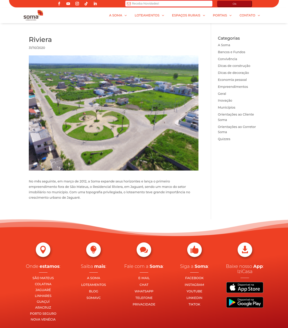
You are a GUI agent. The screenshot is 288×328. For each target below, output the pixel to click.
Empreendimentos (233, 87)
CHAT (144, 285)
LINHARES (43, 296)
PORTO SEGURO (43, 314)
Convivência (227, 59)
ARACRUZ (43, 307)
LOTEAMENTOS (93, 285)
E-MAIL (144, 278)
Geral (222, 94)
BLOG (93, 291)
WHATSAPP (144, 291)
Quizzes (224, 139)
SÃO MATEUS (43, 278)
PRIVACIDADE (144, 304)
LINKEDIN (194, 298)
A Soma (224, 45)
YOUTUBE (194, 291)
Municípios (226, 107)
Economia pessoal (232, 80)
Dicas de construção (234, 66)
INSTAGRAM (194, 285)
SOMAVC (93, 298)
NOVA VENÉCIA (43, 319)
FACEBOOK (194, 278)
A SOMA (93, 278)
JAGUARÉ (43, 290)
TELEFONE (144, 298)
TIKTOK (194, 304)
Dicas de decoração (233, 73)
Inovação (225, 100)
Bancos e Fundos (231, 52)
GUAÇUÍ (43, 302)
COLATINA (43, 284)
